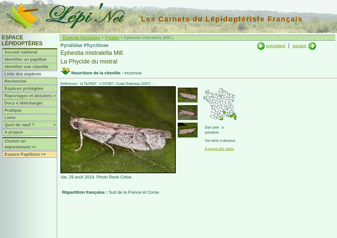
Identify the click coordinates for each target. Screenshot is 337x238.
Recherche (15, 81)
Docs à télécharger (23, 102)
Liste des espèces (22, 73)
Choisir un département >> (20, 144)
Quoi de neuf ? (30, 125)
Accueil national (20, 52)
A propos (13, 132)
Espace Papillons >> (25, 154)
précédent (275, 45)
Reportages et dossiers (30, 96)
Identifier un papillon (25, 59)
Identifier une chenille (26, 66)
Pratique (12, 110)
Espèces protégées (24, 88)
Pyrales (112, 37)
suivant (299, 45)
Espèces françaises (81, 37)
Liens (10, 117)
